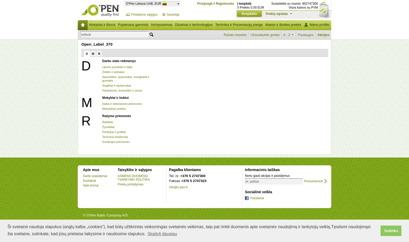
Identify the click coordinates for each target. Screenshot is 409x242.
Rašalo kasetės (235, 35)
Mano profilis (319, 25)
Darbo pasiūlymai (95, 176)
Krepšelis (249, 14)
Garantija (173, 14)
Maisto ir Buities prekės (283, 25)
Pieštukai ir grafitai (114, 132)
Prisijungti (205, 3)
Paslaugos (306, 35)
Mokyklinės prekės (114, 108)
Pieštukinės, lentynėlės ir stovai (122, 90)
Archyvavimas (161, 25)
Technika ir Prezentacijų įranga (239, 25)
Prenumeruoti (313, 181)
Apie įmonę (91, 185)
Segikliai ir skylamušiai (116, 85)
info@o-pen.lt (178, 187)
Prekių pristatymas (130, 184)
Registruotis (225, 3)
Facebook (257, 198)
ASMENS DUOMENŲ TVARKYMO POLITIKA (134, 178)
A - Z (286, 35)
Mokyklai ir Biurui (102, 25)
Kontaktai (89, 181)
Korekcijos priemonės (116, 141)
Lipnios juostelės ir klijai (117, 67)
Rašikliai (107, 122)
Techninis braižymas (115, 136)
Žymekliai (108, 127)
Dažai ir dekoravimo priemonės (122, 103)
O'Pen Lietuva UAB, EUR (143, 3)
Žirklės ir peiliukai (113, 72)
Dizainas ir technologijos (194, 25)
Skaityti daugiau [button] (162, 234)
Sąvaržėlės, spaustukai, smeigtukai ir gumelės (125, 78)
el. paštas (252, 181)
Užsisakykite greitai (264, 35)
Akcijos (323, 35)
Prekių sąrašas (277, 14)
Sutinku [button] (391, 231)
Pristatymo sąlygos (144, 14)
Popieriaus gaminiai (133, 25)
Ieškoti (86, 34)
